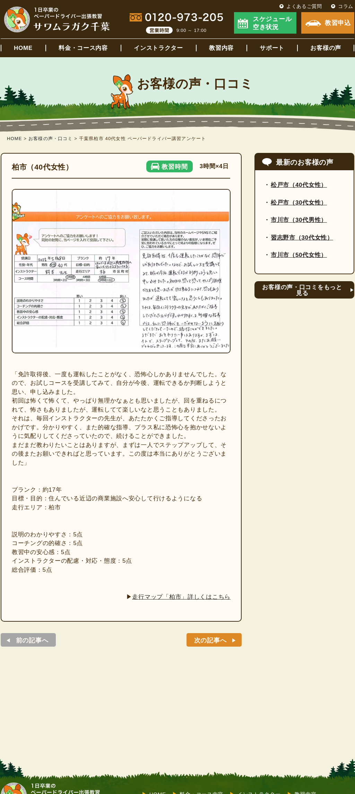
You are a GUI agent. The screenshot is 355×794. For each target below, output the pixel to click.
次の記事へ (210, 640)
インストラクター (158, 48)
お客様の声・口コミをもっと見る (302, 290)
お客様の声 (325, 48)
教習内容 (221, 48)
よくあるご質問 (304, 6)
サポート (272, 48)
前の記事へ (32, 640)
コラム (345, 6)
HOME (23, 48)
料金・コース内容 (83, 48)
